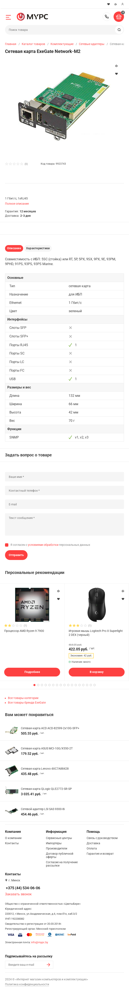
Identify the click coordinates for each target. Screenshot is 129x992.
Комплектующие (62, 44)
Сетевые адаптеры (91, 44)
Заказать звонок (18, 894)
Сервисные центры (59, 838)
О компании (13, 838)
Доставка (93, 843)
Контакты (12, 843)
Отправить (16, 555)
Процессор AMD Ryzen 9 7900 (24, 631)
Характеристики (38, 248)
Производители (56, 848)
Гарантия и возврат (100, 853)
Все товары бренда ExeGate (27, 702)
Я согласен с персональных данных (50, 544)
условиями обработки (43, 544)
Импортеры (54, 843)
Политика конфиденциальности (27, 984)
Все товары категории (23, 698)
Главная (10, 44)
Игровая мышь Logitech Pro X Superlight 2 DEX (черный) (96, 632)
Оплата (92, 848)
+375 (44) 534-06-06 (107, 17)
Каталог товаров (33, 44)
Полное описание (17, 203)
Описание (14, 248)
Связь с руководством (102, 838)
